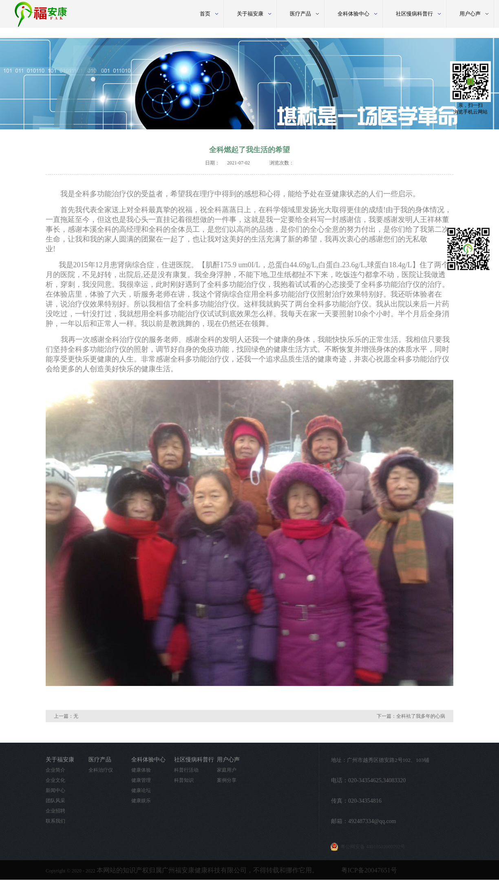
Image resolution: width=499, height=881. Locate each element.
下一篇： (411, 716)
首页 (205, 14)
